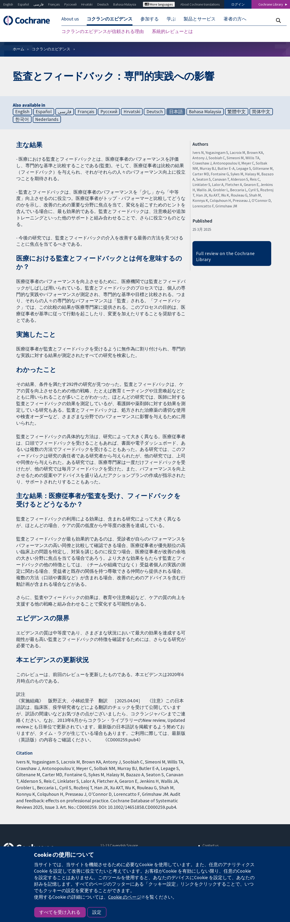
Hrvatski (86, 4)
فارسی (38, 4)
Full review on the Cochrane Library (225, 256)
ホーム (18, 48)
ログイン (238, 4)
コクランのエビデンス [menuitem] (109, 19)
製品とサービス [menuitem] (200, 19)
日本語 (176, 111)
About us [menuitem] (70, 19)
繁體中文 (236, 111)
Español (23, 4)
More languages (159, 4)
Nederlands (46, 119)
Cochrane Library (270, 4)
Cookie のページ (124, 897)
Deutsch (103, 4)
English (8, 4)
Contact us (210, 845)
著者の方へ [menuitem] (235, 19)
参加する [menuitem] (149, 19)
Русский (70, 4)
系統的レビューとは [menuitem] (172, 31)
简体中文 (261, 111)
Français (54, 4)
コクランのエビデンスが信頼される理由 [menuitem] (102, 31)
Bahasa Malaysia (124, 4)
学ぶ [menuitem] (171, 19)
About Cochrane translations (200, 4)
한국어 (22, 119)
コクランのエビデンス (51, 48)
